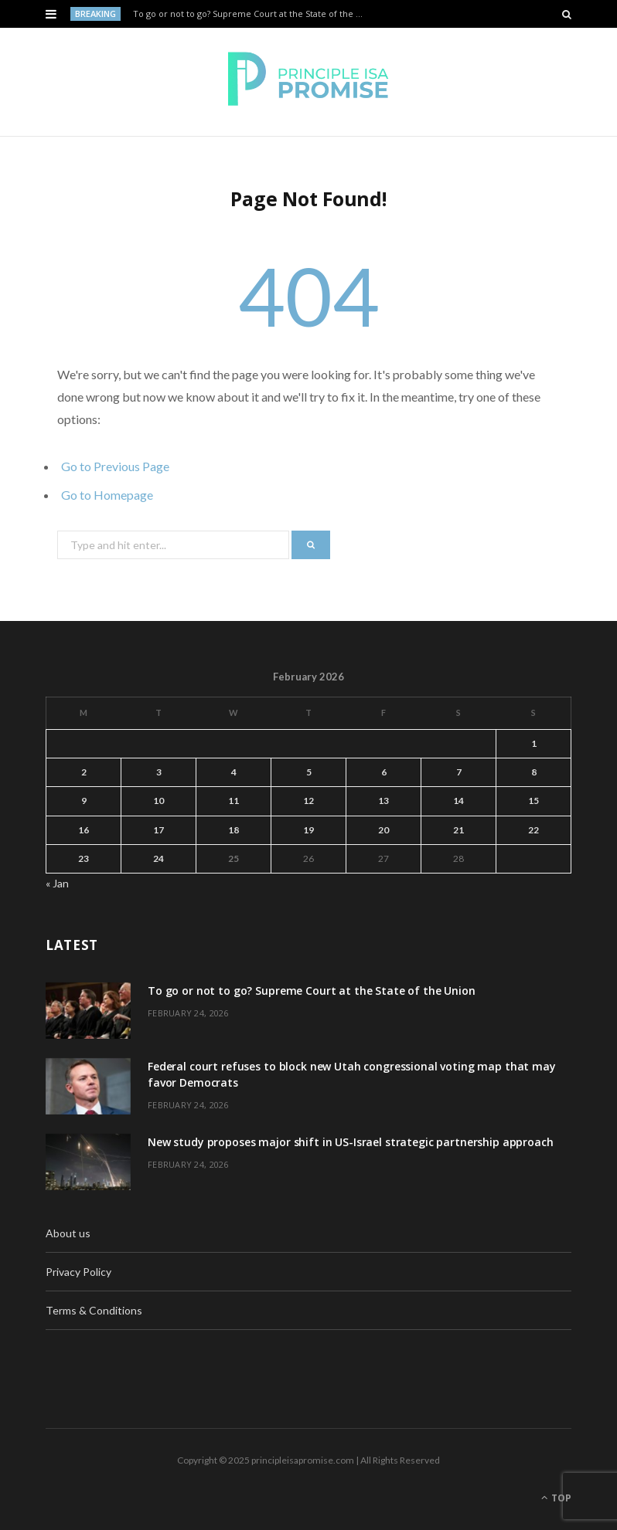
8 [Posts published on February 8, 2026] (534, 772)
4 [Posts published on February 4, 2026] (234, 772)
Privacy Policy (78, 1271)
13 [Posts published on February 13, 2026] (383, 800)
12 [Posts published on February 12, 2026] (308, 800)
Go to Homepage (107, 494)
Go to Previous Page (115, 466)
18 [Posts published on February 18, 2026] (233, 830)
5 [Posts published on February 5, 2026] (309, 772)
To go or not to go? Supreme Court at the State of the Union (251, 13)
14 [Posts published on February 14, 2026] (458, 800)
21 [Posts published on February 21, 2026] (458, 830)
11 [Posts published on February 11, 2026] (233, 800)
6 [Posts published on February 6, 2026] (384, 772)
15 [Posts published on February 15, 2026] (533, 800)
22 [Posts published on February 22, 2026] (533, 830)
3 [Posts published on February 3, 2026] (159, 772)
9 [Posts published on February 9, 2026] (84, 800)
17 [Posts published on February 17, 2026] (158, 830)
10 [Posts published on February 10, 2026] (158, 800)
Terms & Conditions (94, 1310)
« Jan (57, 883)
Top (556, 1498)
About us (68, 1233)
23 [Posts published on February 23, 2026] (83, 858)
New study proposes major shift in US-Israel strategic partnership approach (351, 1142)
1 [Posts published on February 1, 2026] (534, 743)
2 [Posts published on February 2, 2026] (84, 772)
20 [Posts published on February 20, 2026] (383, 830)
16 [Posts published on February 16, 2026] (83, 830)
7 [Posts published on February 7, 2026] (459, 772)
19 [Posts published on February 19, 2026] (308, 830)
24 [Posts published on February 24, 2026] (158, 858)
